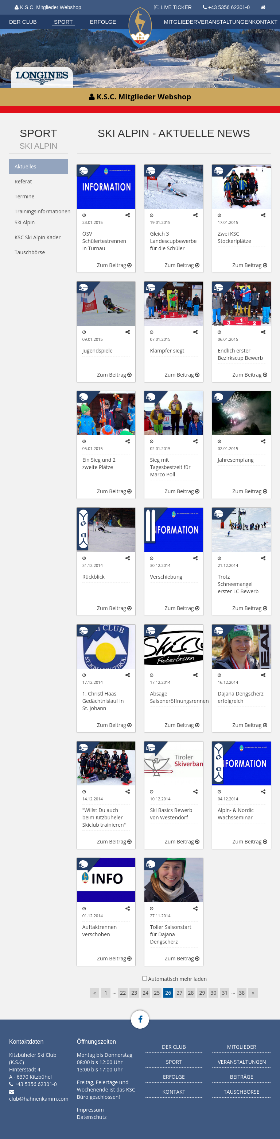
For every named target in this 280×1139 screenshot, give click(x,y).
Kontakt (265, 22)
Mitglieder (181, 22)
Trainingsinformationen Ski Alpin (41, 217)
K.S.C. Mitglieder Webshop (48, 7)
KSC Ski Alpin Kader (38, 237)
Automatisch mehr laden (177, 978)
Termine (24, 196)
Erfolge (103, 22)
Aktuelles (25, 166)
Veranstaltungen (224, 22)
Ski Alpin (38, 146)
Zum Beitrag (114, 265)
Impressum (90, 1109)
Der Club (23, 22)
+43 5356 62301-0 (229, 7)
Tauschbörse (30, 252)
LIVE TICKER (173, 7)
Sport (63, 22)
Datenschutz (91, 1116)
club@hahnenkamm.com (39, 1098)
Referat (23, 181)
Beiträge (241, 1076)
